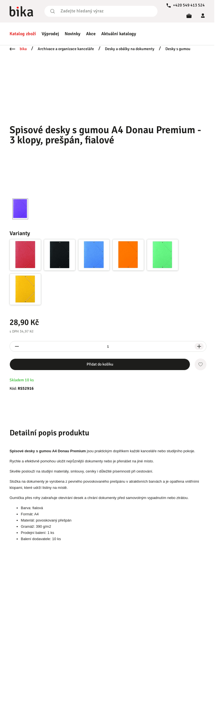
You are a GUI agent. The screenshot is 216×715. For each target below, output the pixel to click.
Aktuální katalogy (118, 34)
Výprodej (50, 34)
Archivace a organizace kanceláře (66, 48)
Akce (91, 34)
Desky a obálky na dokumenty (129, 48)
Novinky (72, 34)
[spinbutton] (108, 346)
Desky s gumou (177, 48)
